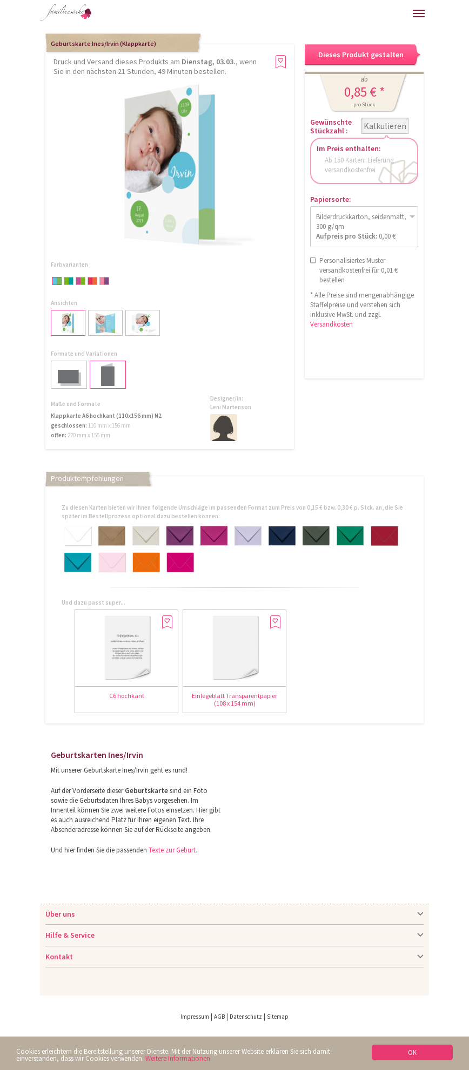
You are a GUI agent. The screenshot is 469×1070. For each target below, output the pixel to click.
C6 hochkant (126, 696)
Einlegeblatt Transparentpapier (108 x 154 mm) (234, 699)
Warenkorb (372, 13)
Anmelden (350, 13)
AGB (219, 1016)
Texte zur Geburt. (173, 850)
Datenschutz (246, 1016)
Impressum (194, 1016)
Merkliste (395, 13)
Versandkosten (331, 324)
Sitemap (278, 1016)
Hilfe (327, 13)
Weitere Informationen (177, 1058)
